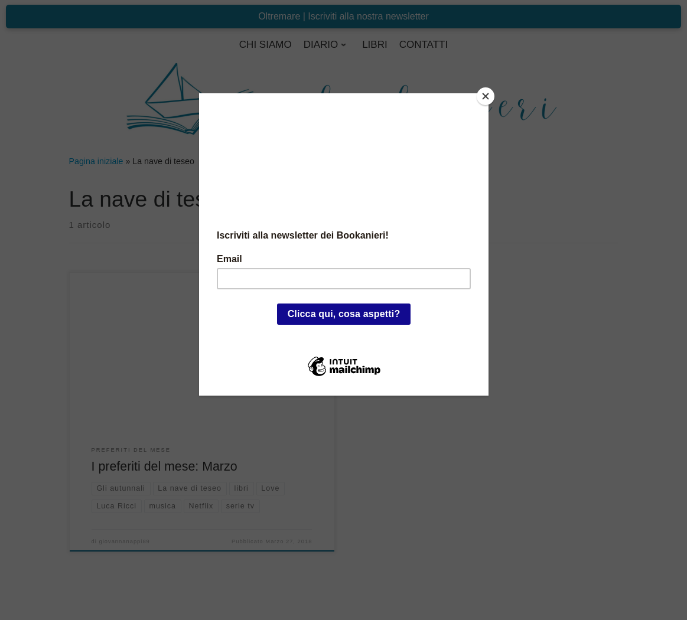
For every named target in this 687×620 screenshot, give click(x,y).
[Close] (485, 96)
